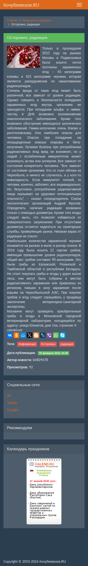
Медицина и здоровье (37, 20)
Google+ (13, 410)
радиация (67, 344)
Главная (12, 20)
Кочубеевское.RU (21, 5)
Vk (9, 395)
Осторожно (48, 344)
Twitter (12, 403)
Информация (27, 344)
